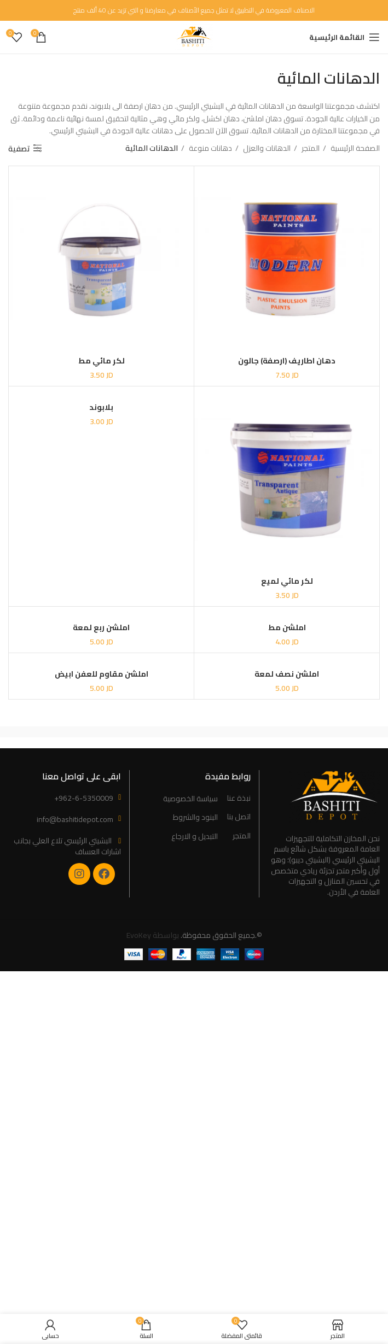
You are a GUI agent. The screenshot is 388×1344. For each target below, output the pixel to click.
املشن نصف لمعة (286, 674)
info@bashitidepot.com (75, 819)
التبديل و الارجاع (194, 836)
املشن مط (287, 627)
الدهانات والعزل (266, 148)
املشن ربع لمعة (101, 627)
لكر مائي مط (101, 361)
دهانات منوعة (209, 148)
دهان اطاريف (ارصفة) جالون (286, 361)
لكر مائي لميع (287, 581)
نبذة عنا (239, 798)
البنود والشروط (195, 817)
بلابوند (101, 407)
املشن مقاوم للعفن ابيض (101, 674)
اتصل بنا (239, 817)
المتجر (310, 148)
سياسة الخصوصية (190, 799)
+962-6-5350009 (83, 798)
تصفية (19, 148)
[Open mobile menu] (344, 37)
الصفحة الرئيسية (354, 148)
